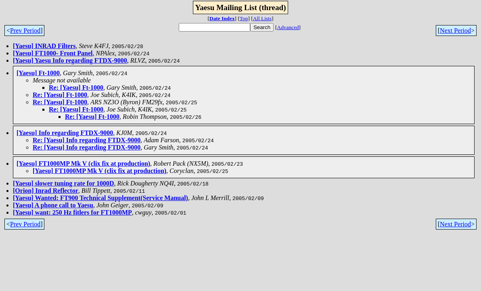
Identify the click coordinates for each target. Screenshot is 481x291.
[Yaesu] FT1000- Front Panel (52, 53)
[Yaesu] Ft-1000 (38, 73)
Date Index (222, 18)
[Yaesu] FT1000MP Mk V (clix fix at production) (83, 163)
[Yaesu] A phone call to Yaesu (53, 205)
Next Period (455, 30)
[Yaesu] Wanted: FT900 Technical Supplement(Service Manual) (100, 197)
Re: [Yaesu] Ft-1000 (76, 87)
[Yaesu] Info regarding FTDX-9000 (65, 132)
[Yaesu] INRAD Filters (44, 45)
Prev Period (25, 30)
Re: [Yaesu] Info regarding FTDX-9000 (86, 140)
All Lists (262, 18)
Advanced (288, 27)
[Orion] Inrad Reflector (45, 190)
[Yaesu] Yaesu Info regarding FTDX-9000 (70, 60)
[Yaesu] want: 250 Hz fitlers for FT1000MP (72, 212)
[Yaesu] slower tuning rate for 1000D (63, 183)
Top (244, 18)
